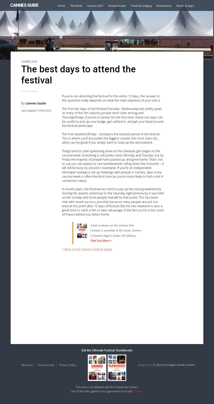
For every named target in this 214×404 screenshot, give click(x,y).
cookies (138, 391)
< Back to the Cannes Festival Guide (87, 249)
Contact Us (143, 365)
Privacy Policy (67, 365)
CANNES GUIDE (24, 5)
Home (61, 6)
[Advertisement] (113, 286)
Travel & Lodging (141, 6)
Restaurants (164, 6)
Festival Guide (117, 6)
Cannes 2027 (95, 6)
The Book (76, 6)
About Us (27, 365)
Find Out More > (101, 241)
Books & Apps (185, 6)
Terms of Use (46, 365)
